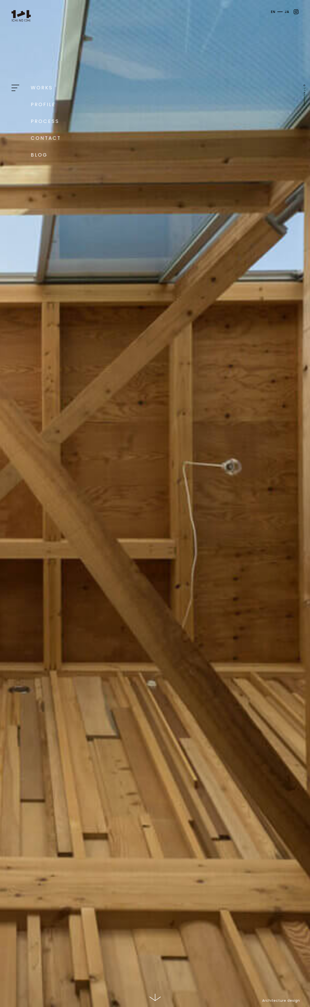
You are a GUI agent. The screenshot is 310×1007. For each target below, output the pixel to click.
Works (42, 87)
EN (273, 11)
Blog (39, 155)
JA (287, 11)
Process (45, 121)
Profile (43, 104)
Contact (46, 138)
